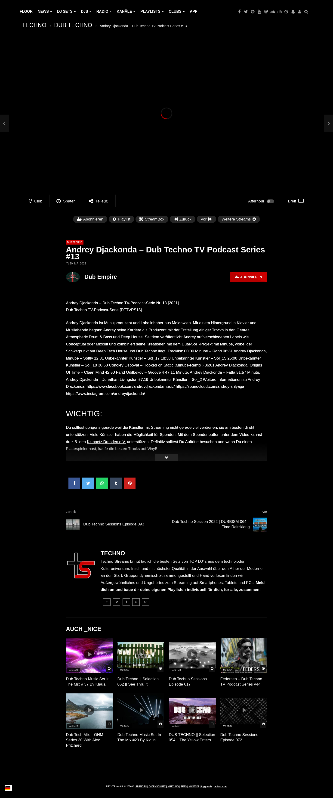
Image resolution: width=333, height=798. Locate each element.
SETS (184, 786)
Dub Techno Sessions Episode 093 (113, 524)
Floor (26, 11)
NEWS (43, 11)
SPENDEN (141, 786)
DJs (84, 11)
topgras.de (206, 786)
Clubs (175, 11)
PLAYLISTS (150, 11)
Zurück (71, 512)
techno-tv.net (220, 786)
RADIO (102, 11)
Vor (264, 512)
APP (193, 11)
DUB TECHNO (73, 25)
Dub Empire (100, 276)
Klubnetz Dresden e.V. (106, 442)
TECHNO (34, 25)
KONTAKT (193, 786)
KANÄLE (124, 11)
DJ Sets (65, 11)
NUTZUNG (173, 786)
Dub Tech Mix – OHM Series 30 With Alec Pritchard (84, 740)
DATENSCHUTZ (157, 786)
